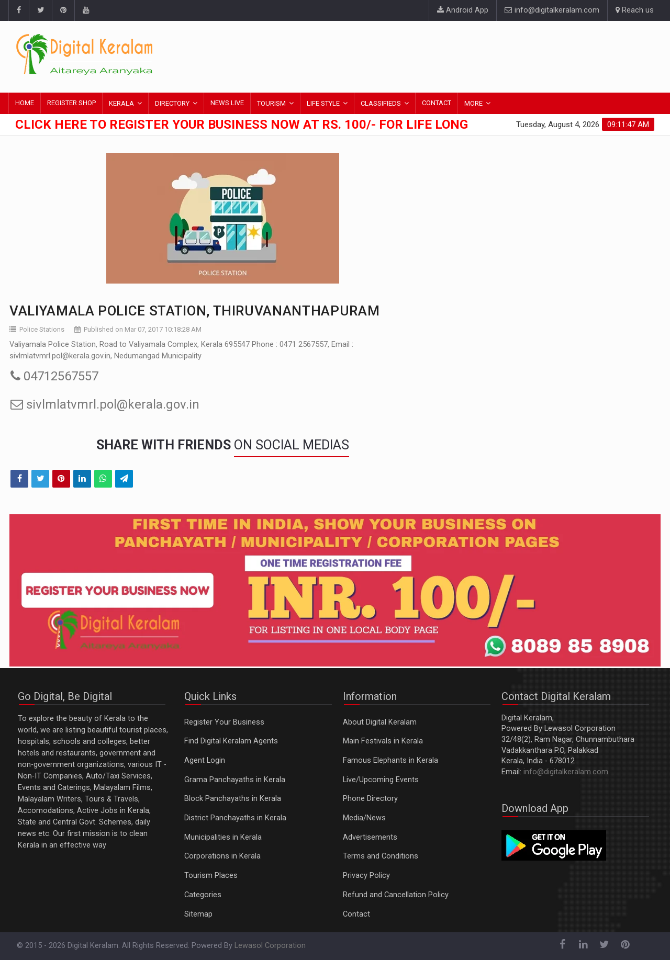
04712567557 (54, 376)
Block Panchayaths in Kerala (232, 798)
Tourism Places (211, 875)
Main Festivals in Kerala (383, 741)
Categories (202, 894)
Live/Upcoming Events (381, 779)
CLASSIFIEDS (381, 103)
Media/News (364, 818)
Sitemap (198, 914)
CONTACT (436, 103)
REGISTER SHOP (71, 103)
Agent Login (204, 760)
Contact (356, 914)
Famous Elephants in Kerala (390, 760)
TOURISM (271, 103)
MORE (473, 103)
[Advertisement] (463, 54)
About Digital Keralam (380, 722)
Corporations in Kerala (222, 856)
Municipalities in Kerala (223, 837)
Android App (462, 10)
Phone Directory (370, 798)
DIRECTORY (172, 103)
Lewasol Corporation (270, 945)
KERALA (121, 103)
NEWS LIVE (227, 103)
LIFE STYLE (323, 103)
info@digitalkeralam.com (552, 10)
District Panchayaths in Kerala (235, 818)
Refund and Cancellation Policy (396, 894)
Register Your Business (224, 722)
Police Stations (41, 329)
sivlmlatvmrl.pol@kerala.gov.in (104, 404)
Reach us (635, 10)
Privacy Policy (366, 875)
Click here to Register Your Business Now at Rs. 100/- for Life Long (241, 124)
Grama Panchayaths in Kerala (234, 779)
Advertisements (370, 837)
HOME (24, 103)
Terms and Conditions (380, 856)
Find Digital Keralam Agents (231, 741)
